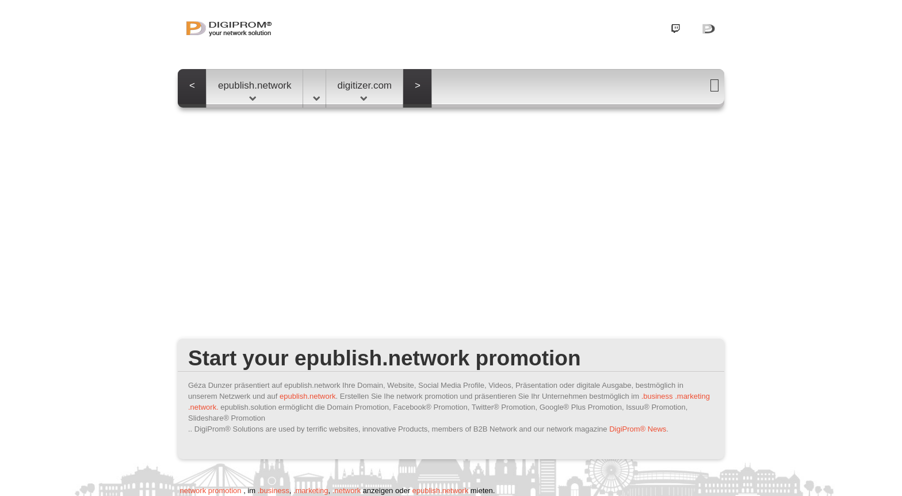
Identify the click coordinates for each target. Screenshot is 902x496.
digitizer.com (365, 90)
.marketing (692, 396)
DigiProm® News (637, 429)
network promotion (210, 490)
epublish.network (255, 90)
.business (657, 396)
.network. (203, 407)
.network (346, 490)
